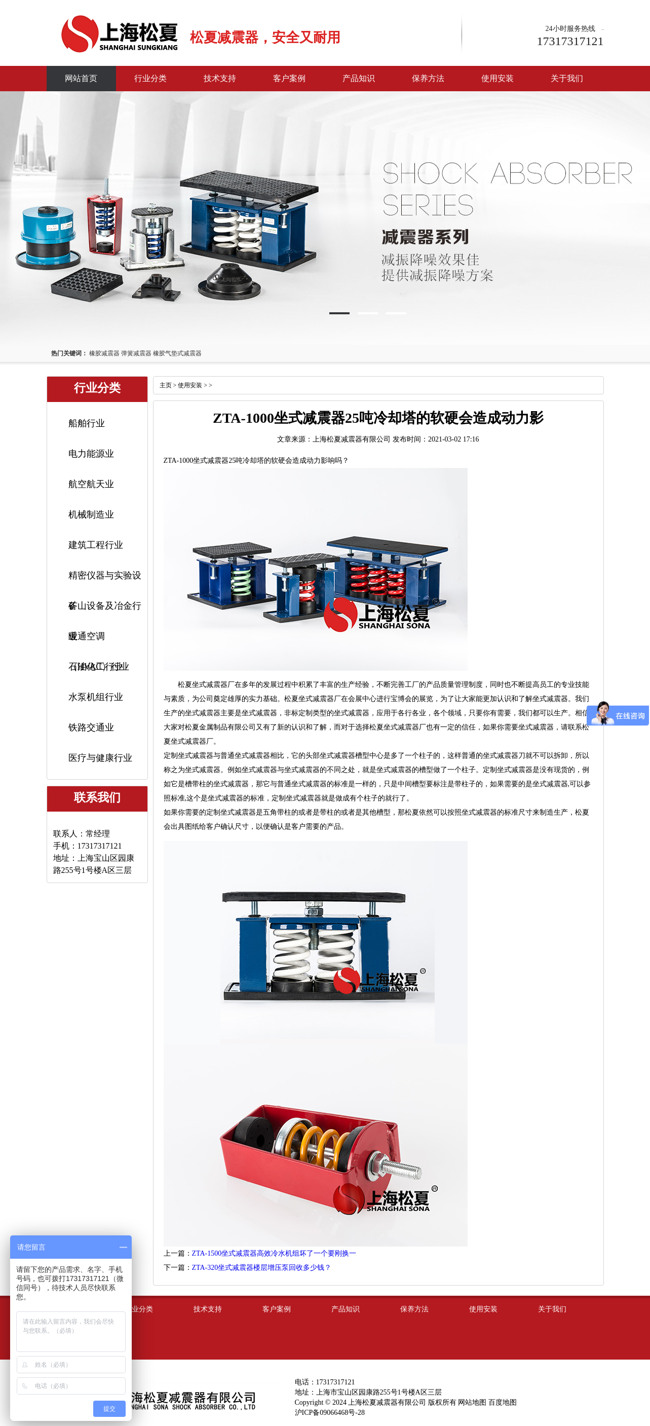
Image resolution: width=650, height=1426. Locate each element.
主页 (166, 385)
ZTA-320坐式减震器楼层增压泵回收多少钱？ (262, 1267)
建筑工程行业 (95, 545)
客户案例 (289, 78)
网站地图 (472, 1402)
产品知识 (358, 78)
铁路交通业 (91, 727)
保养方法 (428, 78)
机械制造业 (91, 514)
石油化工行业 (95, 667)
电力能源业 (91, 454)
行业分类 (150, 78)
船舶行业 (86, 423)
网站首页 (81, 78)
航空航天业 (91, 484)
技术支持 (220, 78)
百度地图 (502, 1402)
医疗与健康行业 (100, 758)
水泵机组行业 (95, 697)
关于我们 (567, 78)
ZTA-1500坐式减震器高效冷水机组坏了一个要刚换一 (274, 1253)
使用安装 (497, 78)
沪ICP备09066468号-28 (330, 1412)
